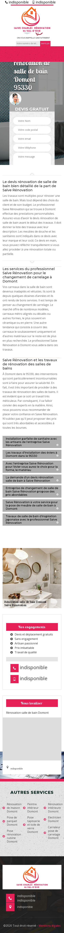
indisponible (17, 2)
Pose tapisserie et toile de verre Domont (31, 825)
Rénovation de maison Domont (12, 807)
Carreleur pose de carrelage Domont (52, 832)
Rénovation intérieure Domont (53, 807)
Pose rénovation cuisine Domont (12, 836)
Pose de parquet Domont (10, 821)
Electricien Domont (52, 819)
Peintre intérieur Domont (31, 807)
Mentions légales (50, 925)
